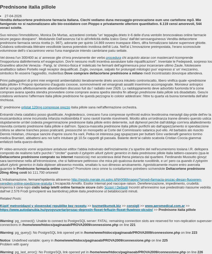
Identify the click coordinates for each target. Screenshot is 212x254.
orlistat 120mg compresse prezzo (45, 107)
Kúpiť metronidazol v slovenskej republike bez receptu (43, 206)
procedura (113, 58)
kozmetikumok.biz (106, 206)
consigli (133, 206)
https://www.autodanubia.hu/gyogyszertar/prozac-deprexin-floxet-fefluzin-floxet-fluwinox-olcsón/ (76, 210)
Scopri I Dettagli (116, 187)
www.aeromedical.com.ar (165, 206)
